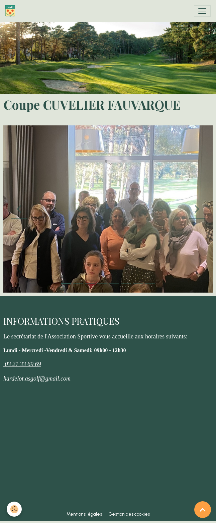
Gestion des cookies (129, 514)
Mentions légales (84, 514)
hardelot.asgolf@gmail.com (37, 378)
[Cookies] (14, 509)
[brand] (11, 11)
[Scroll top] (202, 509)
